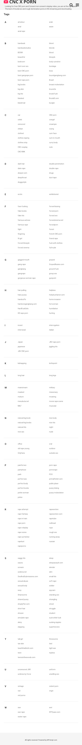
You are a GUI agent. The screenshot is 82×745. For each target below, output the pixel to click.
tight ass (52, 648)
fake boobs (22, 211)
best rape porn (23, 80)
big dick (21, 89)
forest (51, 229)
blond (51, 43)
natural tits (22, 427)
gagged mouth (23, 260)
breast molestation (56, 85)
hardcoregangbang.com (27, 304)
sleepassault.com (56, 563)
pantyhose (22, 470)
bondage (52, 66)
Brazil (51, 80)
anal (19, 27)
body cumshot (54, 62)
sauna (20, 563)
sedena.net (22, 572)
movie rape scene (56, 401)
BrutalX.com (54, 98)
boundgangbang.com (57, 75)
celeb (20, 120)
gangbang (22, 269)
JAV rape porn (54, 342)
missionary (53, 392)
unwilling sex (54, 674)
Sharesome (22, 595)
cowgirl (52, 120)
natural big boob (24, 418)
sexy (19, 590)
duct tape (53, 178)
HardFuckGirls (23, 309)
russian (52, 541)
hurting (52, 313)
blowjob (52, 57)
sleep (51, 558)
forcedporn (53, 225)
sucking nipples (55, 622)
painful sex (22, 465)
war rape (21, 712)
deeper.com (22, 173)
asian (51, 27)
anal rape (21, 31)
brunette (52, 89)
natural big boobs (24, 423)
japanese (21, 347)
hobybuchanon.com (57, 295)
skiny (20, 622)
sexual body (22, 586)
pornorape (53, 470)
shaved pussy (23, 599)
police (20, 497)
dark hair (21, 164)
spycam (52, 590)
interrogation (54, 325)
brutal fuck (53, 94)
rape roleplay (23, 528)
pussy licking (54, 488)
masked (21, 392)
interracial (22, 330)
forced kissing (54, 206)
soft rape (52, 581)
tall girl (20, 639)
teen (19, 653)
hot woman (53, 304)
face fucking (23, 206)
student (52, 613)
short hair (21, 609)
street (51, 604)
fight (19, 229)
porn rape (53, 465)
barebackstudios (24, 48)
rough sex (53, 532)
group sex (53, 273)
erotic (20, 194)
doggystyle (22, 182)
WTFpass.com (54, 712)
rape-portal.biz (23, 537)
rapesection (53, 509)
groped (52, 260)
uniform (52, 669)
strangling (53, 599)
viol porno (21, 695)
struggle (52, 609)
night (51, 427)
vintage (21, 686)
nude (51, 432)
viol (19, 691)
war (19, 707)
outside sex (53, 453)
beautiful (21, 57)
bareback (21, 43)
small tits (52, 576)
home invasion (55, 299)
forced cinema (23, 248)
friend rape (53, 238)
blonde (52, 48)
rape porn (21, 523)
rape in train (22, 519)
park (19, 474)
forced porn (53, 211)
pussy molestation (56, 493)
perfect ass (22, 479)
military (52, 388)
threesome (53, 639)
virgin (51, 691)
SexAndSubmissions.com (28, 576)
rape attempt (23, 509)
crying (51, 129)
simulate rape (23, 618)
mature (21, 397)
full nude (52, 248)
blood (51, 52)
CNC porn (52, 115)
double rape (53, 168)
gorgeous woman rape (27, 278)
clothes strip (22, 143)
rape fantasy (23, 514)
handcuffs (22, 299)
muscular (52, 406)
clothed (21, 133)
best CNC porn (23, 71)
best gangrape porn (25, 75)
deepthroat (22, 178)
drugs (51, 173)
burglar (52, 103)
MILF (19, 406)
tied (50, 644)
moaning (52, 397)
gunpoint (52, 278)
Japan (20, 342)
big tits (20, 94)
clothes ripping (23, 138)
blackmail (21, 103)
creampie (53, 124)
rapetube (52, 519)
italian (51, 330)
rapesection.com (55, 514)
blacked (21, 98)
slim (50, 572)
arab (51, 22)
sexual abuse (23, 581)
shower (21, 613)
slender (52, 567)
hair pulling (22, 290)
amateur (21, 22)
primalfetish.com (56, 479)
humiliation (53, 309)
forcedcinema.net (56, 220)
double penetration (56, 164)
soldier (51, 586)
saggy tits (21, 558)
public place (53, 483)
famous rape (23, 225)
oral (50, 444)
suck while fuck (55, 618)
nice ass (21, 432)
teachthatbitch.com (25, 648)
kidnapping (22, 363)
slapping (21, 627)
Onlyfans (21, 453)
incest (20, 325)
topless (52, 653)
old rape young (23, 448)
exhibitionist (54, 194)
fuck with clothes (55, 243)
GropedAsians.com (56, 264)
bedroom (21, 62)
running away (54, 537)
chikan (20, 129)
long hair (21, 375)
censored (21, 124)
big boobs (21, 85)
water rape (22, 717)
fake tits (21, 216)
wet (50, 707)
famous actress (24, 220)
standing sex (54, 595)
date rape (21, 168)
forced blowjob (23, 243)
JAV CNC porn (23, 351)
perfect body (23, 483)
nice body (53, 418)
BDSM (20, 52)
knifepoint (53, 363)
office (20, 444)
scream (21, 567)
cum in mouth (54, 138)
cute (51, 147)
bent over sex (23, 66)
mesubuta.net (23, 401)
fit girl (20, 238)
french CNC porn (55, 234)
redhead (52, 523)
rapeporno (22, 546)
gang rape (22, 264)
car (19, 115)
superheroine (54, 627)
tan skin (21, 644)
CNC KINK (21, 152)
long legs (52, 375)
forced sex (53, 216)
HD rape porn (23, 313)
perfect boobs (23, 488)
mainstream (22, 388)
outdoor (52, 448)
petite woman (23, 493)
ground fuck (54, 269)
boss (51, 71)
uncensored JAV (24, 669)
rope (51, 528)
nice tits (52, 423)
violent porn (53, 686)
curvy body (53, 143)
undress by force (24, 674)
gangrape (21, 273)
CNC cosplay (22, 147)
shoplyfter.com (24, 604)
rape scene (22, 532)
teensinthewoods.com (26, 657)
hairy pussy (22, 295)
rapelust (21, 541)
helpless (52, 290)
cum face (53, 133)
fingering (21, 234)
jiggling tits (53, 347)
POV (51, 474)
